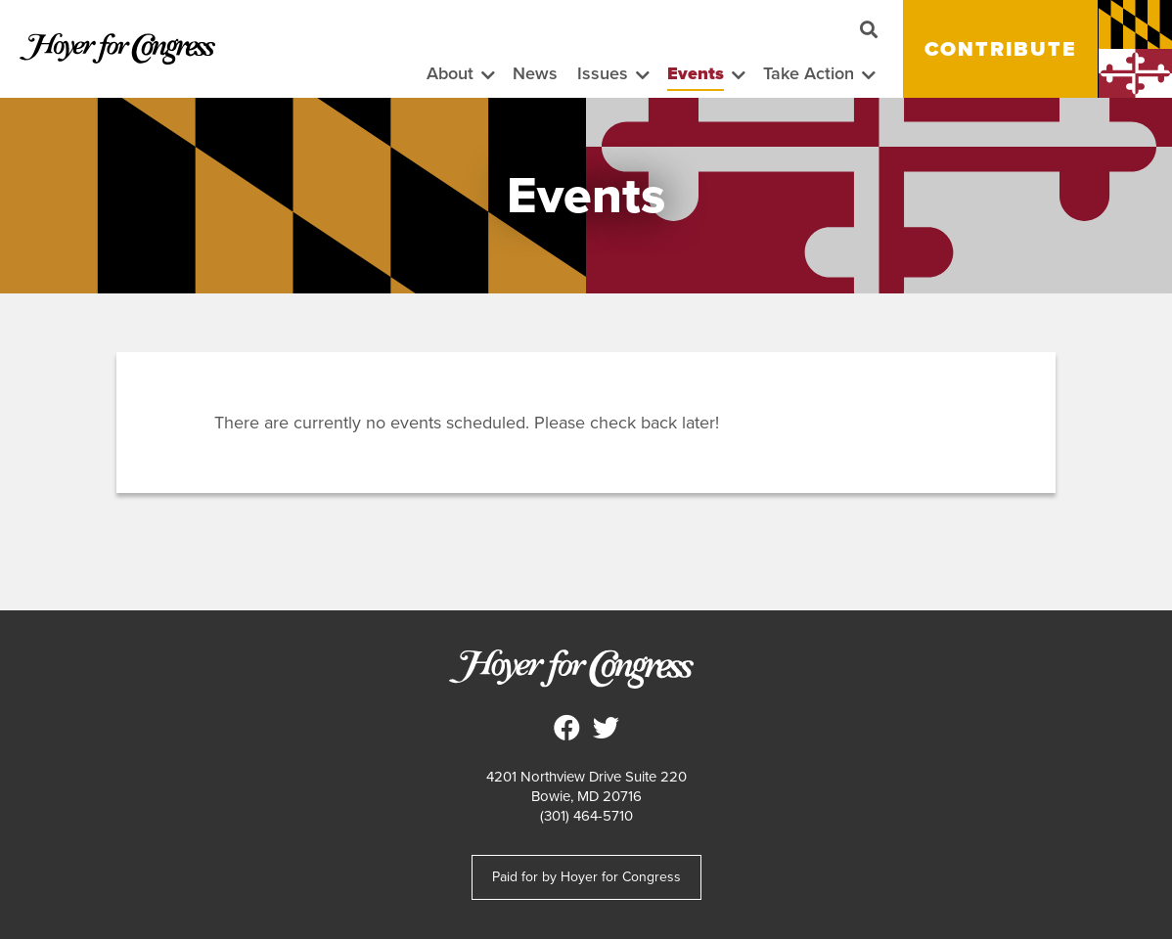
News (535, 73)
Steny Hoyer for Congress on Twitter (605, 727)
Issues (602, 73)
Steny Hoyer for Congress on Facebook (566, 727)
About (450, 73)
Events (695, 73)
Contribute (1000, 48)
